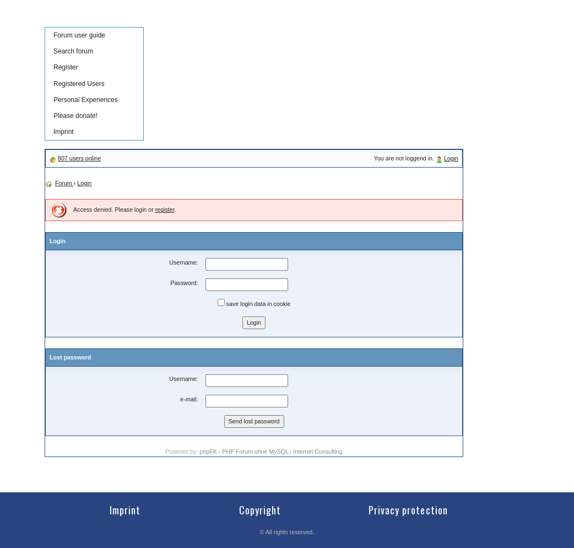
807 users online (79, 158)
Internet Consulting (317, 451)
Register (65, 67)
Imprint (63, 132)
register (165, 209)
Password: (184, 283)
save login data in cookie (254, 303)
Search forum (73, 51)
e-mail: (189, 399)
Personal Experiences (85, 100)
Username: (183, 262)
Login (451, 158)
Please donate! (75, 116)
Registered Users (79, 84)
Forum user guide (79, 35)
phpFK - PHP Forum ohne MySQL (244, 451)
